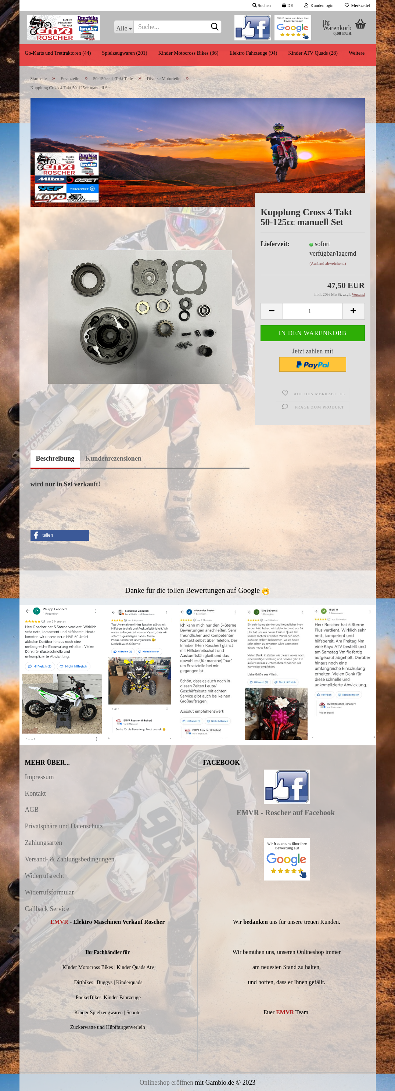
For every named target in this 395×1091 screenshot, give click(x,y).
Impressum (39, 777)
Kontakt (35, 793)
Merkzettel (357, 5)
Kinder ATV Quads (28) (313, 53)
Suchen (261, 5)
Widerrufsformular (49, 892)
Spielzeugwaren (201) (124, 53)
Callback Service (47, 908)
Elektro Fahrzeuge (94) (253, 53)
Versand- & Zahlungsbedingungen (70, 859)
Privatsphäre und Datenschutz (64, 826)
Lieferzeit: (275, 244)
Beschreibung (55, 458)
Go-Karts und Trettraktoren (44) (58, 53)
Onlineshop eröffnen (166, 1082)
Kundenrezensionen (113, 458)
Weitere (357, 53)
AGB (32, 809)
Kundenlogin (319, 5)
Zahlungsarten (43, 842)
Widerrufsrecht (44, 875)
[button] (59, 535)
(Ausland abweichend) (327, 263)
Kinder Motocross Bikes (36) (188, 53)
